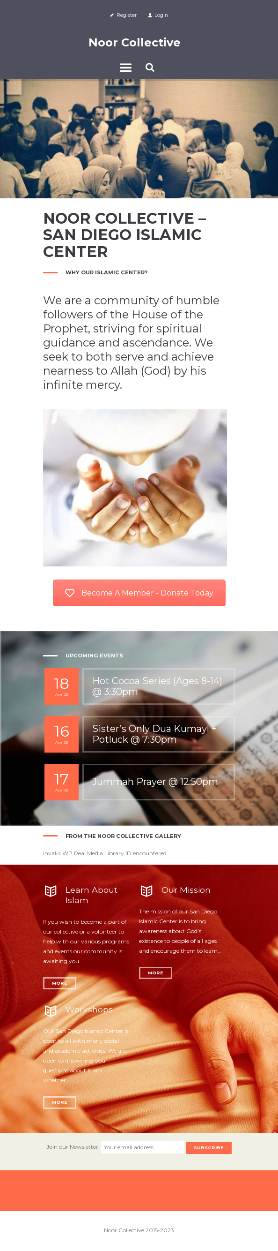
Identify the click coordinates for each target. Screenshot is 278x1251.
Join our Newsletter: (73, 1147)
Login (161, 15)
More (59, 983)
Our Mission (186, 890)
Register (127, 15)
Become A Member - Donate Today (139, 592)
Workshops (89, 1009)
